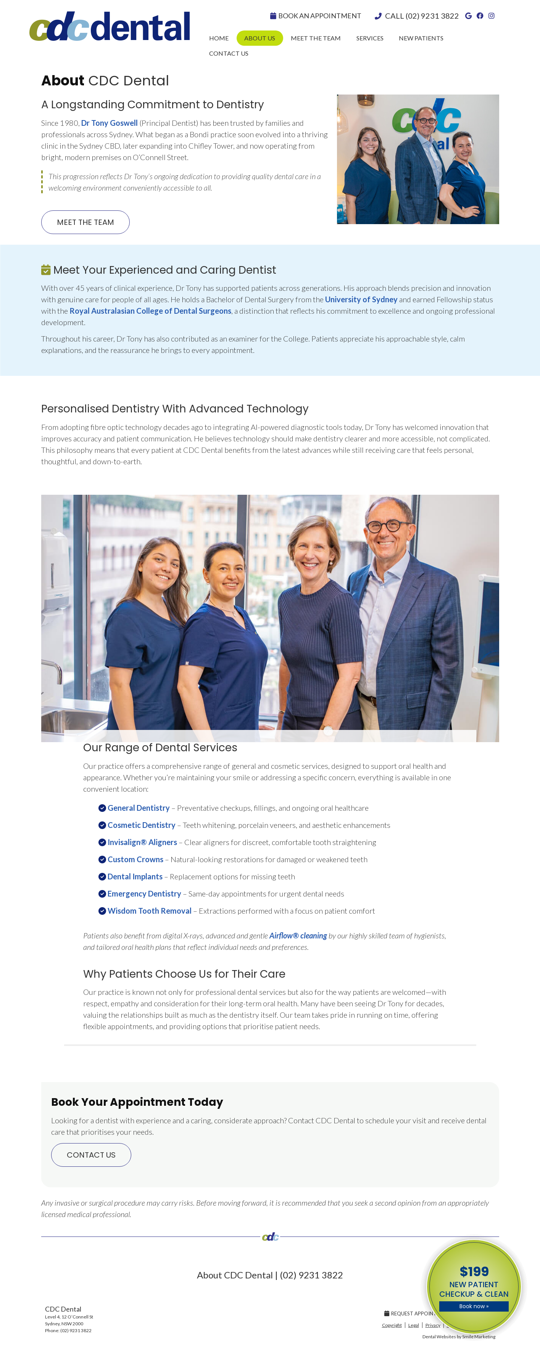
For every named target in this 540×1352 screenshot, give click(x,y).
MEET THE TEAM (85, 222)
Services (370, 38)
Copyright (392, 1325)
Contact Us (228, 53)
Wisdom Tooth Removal (150, 910)
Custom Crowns (135, 859)
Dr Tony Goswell (109, 122)
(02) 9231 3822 (432, 15)
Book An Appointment (315, 15)
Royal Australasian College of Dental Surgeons (150, 310)
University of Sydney (361, 299)
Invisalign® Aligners (142, 842)
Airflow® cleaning (298, 935)
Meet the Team (316, 38)
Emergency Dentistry (144, 893)
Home (219, 38)
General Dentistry (139, 807)
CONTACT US (91, 1155)
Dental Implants (135, 876)
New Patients (421, 38)
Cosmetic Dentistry (142, 824)
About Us (259, 38)
